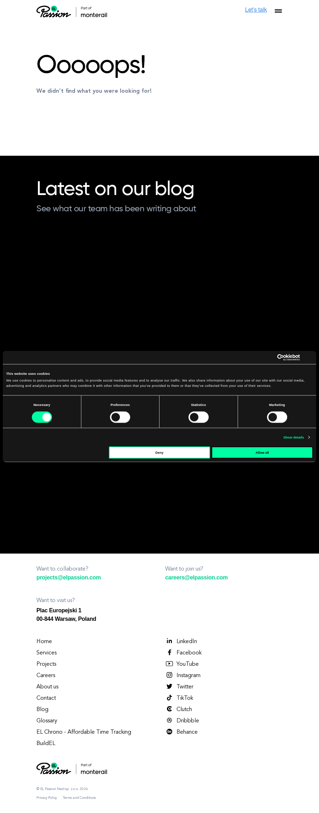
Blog (42, 709)
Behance (181, 732)
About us (47, 687)
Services (46, 653)
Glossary (46, 721)
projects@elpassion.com (68, 577)
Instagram (183, 675)
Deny (159, 452)
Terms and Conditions (79, 798)
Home (44, 642)
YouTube (182, 664)
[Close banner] (310, 357)
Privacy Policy (46, 798)
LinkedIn (181, 641)
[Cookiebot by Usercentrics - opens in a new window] (269, 357)
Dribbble (182, 721)
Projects (46, 664)
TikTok (179, 698)
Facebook (183, 653)
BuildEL (45, 743)
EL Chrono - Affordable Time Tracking (83, 732)
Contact (46, 698)
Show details (293, 437)
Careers (45, 676)
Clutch (178, 709)
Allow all (262, 452)
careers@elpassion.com (196, 577)
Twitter (179, 687)
